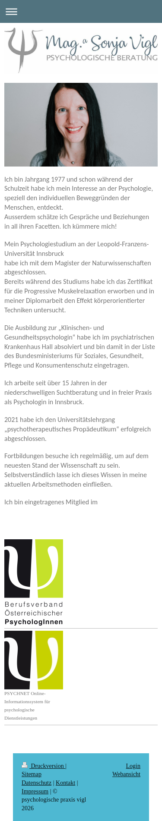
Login (133, 766)
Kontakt (65, 783)
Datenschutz (36, 783)
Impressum (35, 791)
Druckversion (43, 766)
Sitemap (31, 774)
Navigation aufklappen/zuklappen (81, 11)
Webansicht (126, 774)
